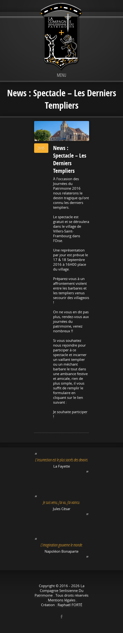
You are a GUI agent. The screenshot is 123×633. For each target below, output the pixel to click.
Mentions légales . (62, 600)
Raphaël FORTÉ (69, 604)
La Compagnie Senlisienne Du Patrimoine (59, 590)
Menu (61, 75)
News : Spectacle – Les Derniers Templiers (69, 159)
